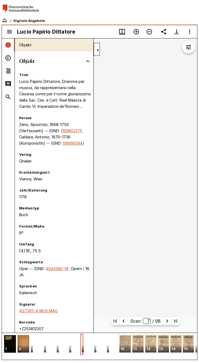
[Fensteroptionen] (189, 31)
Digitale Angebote (29, 21)
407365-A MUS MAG (38, 311)
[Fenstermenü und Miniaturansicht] (122, 31)
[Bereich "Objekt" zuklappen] (88, 61)
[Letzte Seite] (175, 321)
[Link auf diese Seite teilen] (163, 31)
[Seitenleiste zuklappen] (98, 50)
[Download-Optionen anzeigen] (176, 31)
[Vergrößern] (136, 31)
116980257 (70, 130)
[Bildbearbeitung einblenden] (188, 47)
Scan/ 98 (145, 321)
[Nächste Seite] (167, 321)
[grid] (99, 346)
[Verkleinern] (149, 31)
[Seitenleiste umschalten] (9, 31)
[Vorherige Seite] (123, 321)
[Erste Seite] (115, 321)
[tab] (8, 44)
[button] (10, 344)
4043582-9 (56, 268)
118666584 (73, 143)
